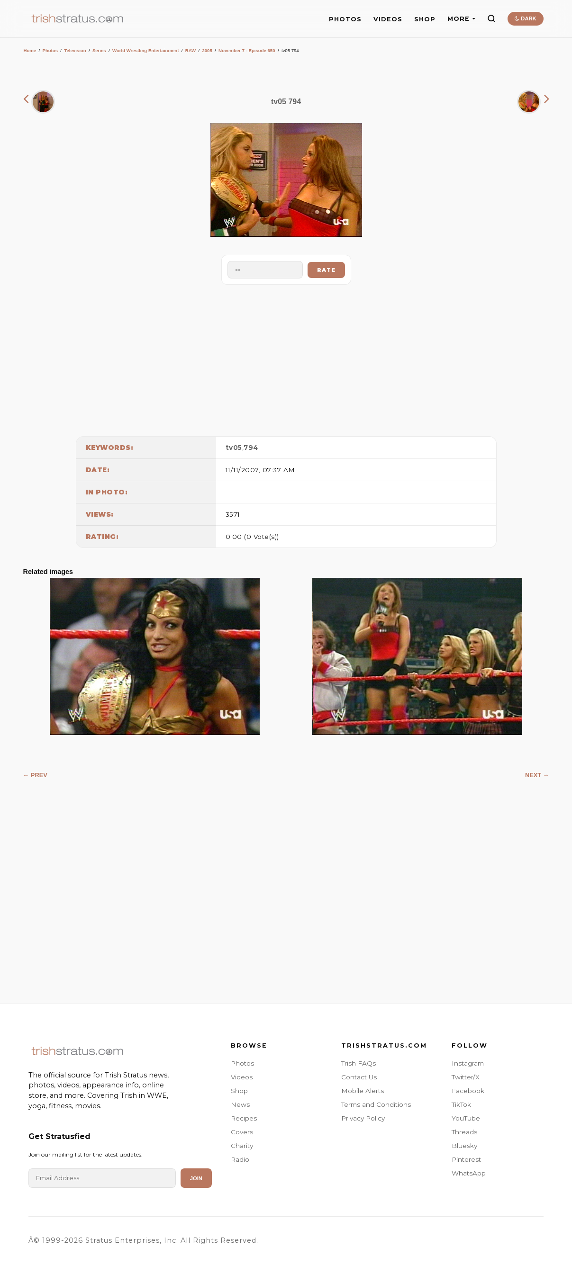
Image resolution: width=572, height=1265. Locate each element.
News (240, 1104)
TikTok (461, 1104)
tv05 (234, 447)
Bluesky (464, 1145)
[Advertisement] (286, 358)
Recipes (244, 1118)
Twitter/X (466, 1077)
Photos (50, 50)
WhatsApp (469, 1173)
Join (196, 1178)
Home (30, 50)
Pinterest (466, 1159)
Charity (242, 1145)
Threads (464, 1132)
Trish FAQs (358, 1063)
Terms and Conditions (376, 1104)
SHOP (425, 19)
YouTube (466, 1118)
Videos (242, 1077)
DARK (525, 18)
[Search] (491, 18)
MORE (461, 18)
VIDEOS (387, 19)
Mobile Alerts (362, 1091)
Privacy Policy (363, 1118)
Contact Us (359, 1077)
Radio (240, 1159)
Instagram (468, 1063)
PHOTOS (345, 19)
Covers (242, 1132)
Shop (239, 1091)
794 (251, 447)
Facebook (468, 1091)
